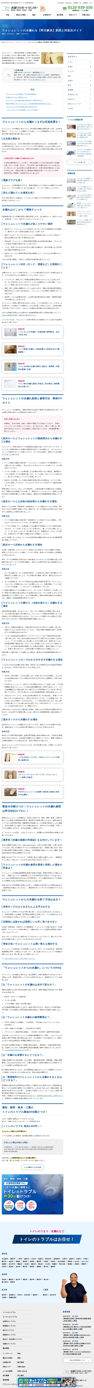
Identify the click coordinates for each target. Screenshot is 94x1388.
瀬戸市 (11, 1266)
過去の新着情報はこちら (79, 1364)
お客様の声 (47, 15)
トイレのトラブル (9, 1317)
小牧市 (4, 1266)
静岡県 (6, 1278)
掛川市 (18, 1284)
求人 (80, 3)
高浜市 (25, 1271)
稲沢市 (27, 1263)
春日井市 (49, 1263)
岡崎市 (11, 1271)
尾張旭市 (58, 1263)
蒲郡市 (68, 1271)
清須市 (73, 1263)
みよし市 (5, 1268)
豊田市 (40, 1271)
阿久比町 (73, 1268)
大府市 (66, 1263)
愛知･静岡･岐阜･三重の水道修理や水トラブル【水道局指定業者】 (17, 2)
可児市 (20, 1299)
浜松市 (4, 1284)
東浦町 (80, 1268)
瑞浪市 (4, 1302)
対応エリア (73, 15)
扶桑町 (64, 1268)
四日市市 (53, 1299)
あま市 (86, 1266)
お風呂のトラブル (9, 1325)
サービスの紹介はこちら (35, 79)
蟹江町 (43, 1268)
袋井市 (33, 1284)
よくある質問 (60, 3)
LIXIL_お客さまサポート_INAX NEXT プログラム (19, 961)
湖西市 (25, 1284)
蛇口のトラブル (8, 1334)
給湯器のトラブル (9, 1330)
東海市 (33, 1266)
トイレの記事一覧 (81, 162)
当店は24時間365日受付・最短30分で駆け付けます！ (21, 315)
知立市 (33, 1271)
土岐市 (11, 1302)
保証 (34, 15)
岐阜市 (4, 1299)
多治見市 (28, 1299)
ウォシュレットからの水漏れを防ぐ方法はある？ (23, 106)
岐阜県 (6, 1293)
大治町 (36, 1268)
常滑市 (40, 1266)
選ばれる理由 (21, 15)
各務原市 (12, 1299)
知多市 (18, 1266)
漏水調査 (6, 1352)
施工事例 (60, 15)
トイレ (4, 25)
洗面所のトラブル (9, 1339)
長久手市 (21, 1268)
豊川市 (61, 1271)
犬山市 (34, 1263)
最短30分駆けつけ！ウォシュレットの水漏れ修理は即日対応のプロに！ (31, 103)
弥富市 (79, 1266)
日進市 (54, 1266)
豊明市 (47, 1266)
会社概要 (75, 3)
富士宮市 (5, 1286)
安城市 (4, 1271)
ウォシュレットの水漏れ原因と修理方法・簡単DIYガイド (26, 100)
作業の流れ (86, 15)
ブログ (91, 3)
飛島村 (29, 1268)
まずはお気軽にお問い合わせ (15, 1053)
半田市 (61, 1266)
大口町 (57, 1268)
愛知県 (6, 1257)
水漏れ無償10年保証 (29, 847)
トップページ (7, 1357)
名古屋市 (5, 1263)
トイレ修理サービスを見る (35, 1171)
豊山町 (50, 1268)
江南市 (80, 1263)
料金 (7, 15)
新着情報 (85, 3)
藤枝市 (11, 1284)
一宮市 (20, 1263)
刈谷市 (18, 1271)
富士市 (47, 1284)
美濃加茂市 (20, 1302)
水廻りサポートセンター (8, 42)
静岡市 (13, 1286)
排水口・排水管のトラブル (12, 1343)
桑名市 (45, 1299)
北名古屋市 (70, 1266)
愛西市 (13, 1263)
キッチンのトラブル (10, 1321)
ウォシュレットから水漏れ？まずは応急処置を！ (23, 93)
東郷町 (13, 1268)
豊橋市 (54, 1271)
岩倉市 (41, 1263)
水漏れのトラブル (9, 1348)
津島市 (25, 1266)
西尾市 (47, 1271)
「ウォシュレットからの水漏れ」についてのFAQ (23, 110)
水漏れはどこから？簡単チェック (18, 97)
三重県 (47, 1293)
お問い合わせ (68, 3)
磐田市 (40, 1284)
